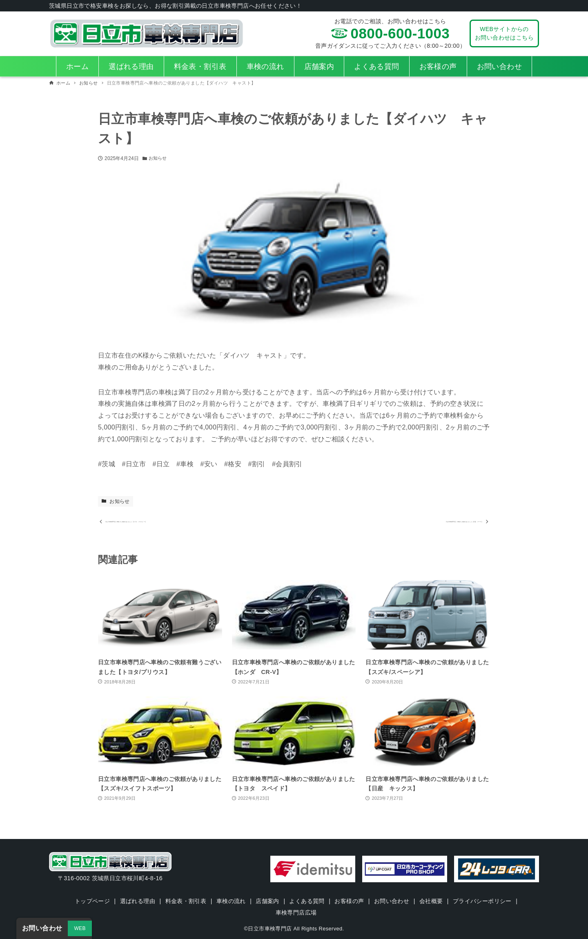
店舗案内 (267, 901)
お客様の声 (349, 901)
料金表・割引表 (185, 901)
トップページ (91, 901)
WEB (80, 928)
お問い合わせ (392, 901)
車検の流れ (230, 901)
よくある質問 (307, 901)
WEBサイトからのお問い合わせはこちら (504, 33)
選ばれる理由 (136, 901)
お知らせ (158, 158)
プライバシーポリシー (483, 901)
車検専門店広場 (296, 912)
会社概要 (432, 901)
